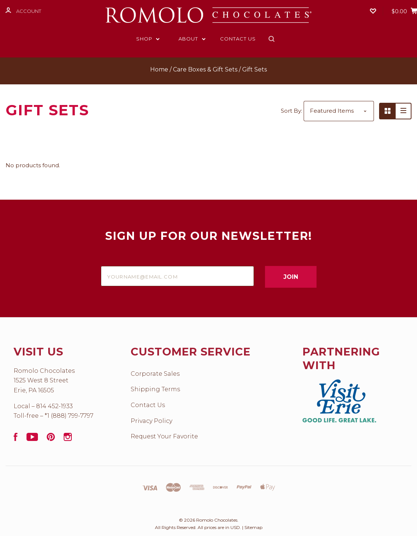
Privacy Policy (151, 420)
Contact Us (238, 39)
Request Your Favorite (164, 436)
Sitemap (253, 527)
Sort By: (291, 110)
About (192, 39)
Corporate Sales (155, 373)
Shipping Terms (155, 389)
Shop (148, 39)
